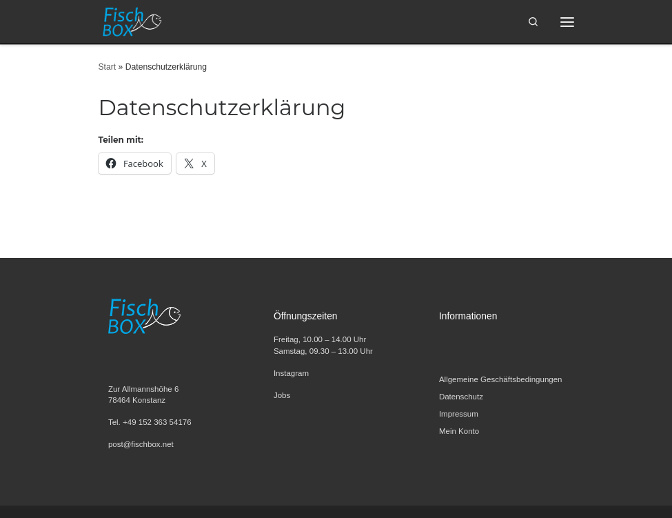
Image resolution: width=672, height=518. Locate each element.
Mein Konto (459, 431)
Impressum (458, 414)
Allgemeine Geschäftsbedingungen (500, 379)
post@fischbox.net (141, 444)
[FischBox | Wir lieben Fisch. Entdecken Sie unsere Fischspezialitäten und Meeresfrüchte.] (132, 20)
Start (107, 67)
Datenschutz (461, 396)
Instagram (291, 373)
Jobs (282, 395)
